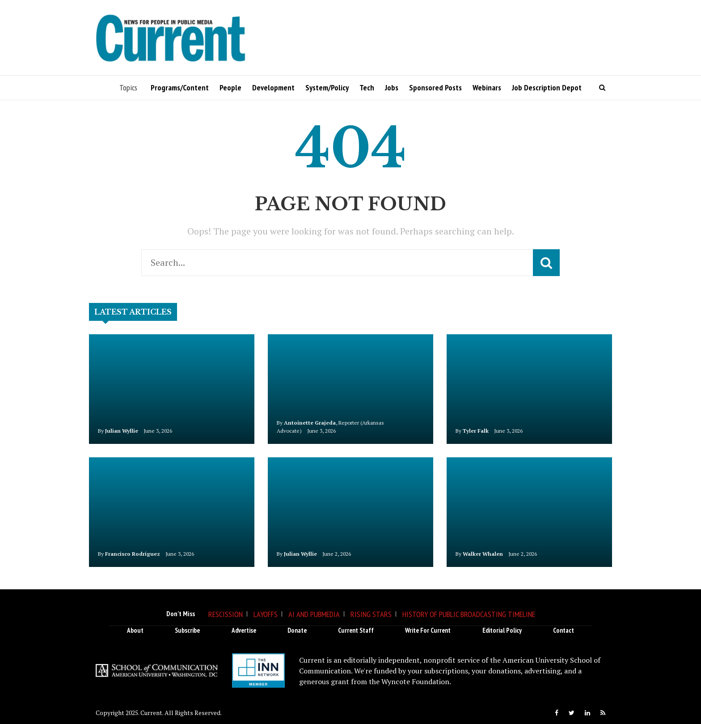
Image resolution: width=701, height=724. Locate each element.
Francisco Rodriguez (132, 553)
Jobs (391, 87)
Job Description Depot (547, 87)
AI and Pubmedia (314, 614)
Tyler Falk (476, 430)
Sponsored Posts (435, 87)
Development (273, 87)
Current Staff (356, 630)
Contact (563, 630)
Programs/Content (180, 87)
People (230, 87)
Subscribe (187, 630)
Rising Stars (371, 614)
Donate (297, 630)
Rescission (225, 614)
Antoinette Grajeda (310, 422)
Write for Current (428, 630)
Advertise (244, 630)
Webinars (487, 87)
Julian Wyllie (121, 430)
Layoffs (265, 614)
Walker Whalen (483, 553)
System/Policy (327, 87)
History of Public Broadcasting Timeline (468, 614)
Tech (366, 87)
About (135, 630)
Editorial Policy (502, 630)
